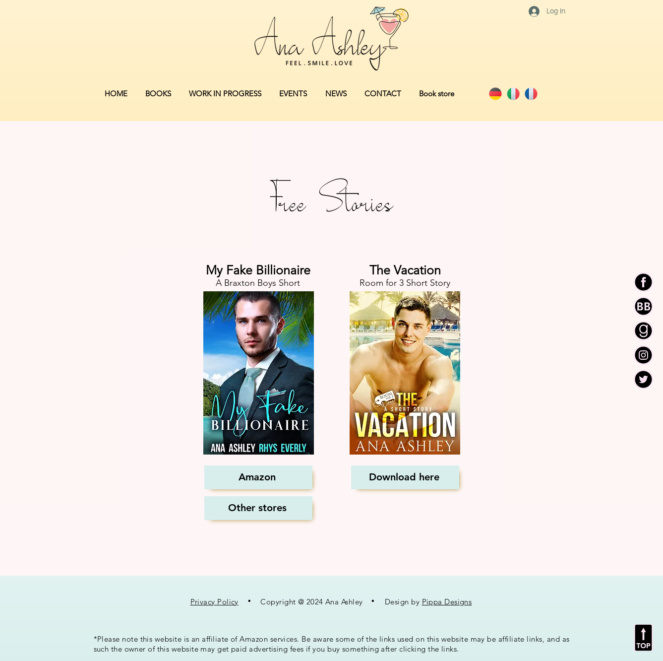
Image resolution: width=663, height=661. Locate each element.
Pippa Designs (447, 601)
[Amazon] (258, 477)
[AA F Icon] (643, 282)
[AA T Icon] (643, 379)
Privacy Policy (214, 601)
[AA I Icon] (643, 355)
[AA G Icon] (643, 330)
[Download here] (405, 477)
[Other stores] (258, 508)
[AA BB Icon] (643, 306)
